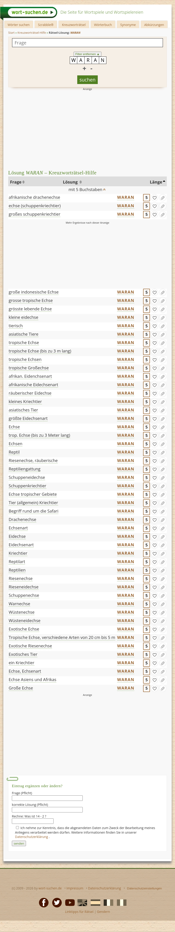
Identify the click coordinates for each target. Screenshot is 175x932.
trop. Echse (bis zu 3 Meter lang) (39, 435)
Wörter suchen (19, 25)
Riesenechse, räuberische (33, 460)
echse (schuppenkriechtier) (35, 205)
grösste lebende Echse (30, 309)
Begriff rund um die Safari (33, 511)
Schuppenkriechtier (27, 485)
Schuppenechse (24, 595)
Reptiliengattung (24, 469)
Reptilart (17, 561)
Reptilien (17, 570)
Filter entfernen (87, 54)
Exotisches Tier (23, 654)
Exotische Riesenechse (30, 646)
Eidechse (17, 536)
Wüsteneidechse (24, 620)
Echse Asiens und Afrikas (32, 679)
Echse (14, 426)
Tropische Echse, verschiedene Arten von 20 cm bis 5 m (62, 637)
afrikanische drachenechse (34, 197)
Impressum (75, 888)
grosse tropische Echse (31, 300)
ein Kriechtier (21, 662)
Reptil (14, 452)
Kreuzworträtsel (74, 25)
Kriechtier (18, 553)
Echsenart (18, 528)
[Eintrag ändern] (162, 197)
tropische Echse (24, 342)
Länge (156, 182)
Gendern (103, 911)
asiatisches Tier (23, 410)
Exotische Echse (24, 629)
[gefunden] (154, 197)
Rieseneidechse (24, 587)
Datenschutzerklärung (32, 837)
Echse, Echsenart (25, 671)
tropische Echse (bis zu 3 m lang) (40, 351)
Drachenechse (22, 519)
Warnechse (19, 603)
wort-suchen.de (50, 888)
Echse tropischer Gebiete (33, 494)
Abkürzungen (154, 25)
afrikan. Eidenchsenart (30, 376)
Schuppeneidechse (27, 477)
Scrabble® (46, 25)
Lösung (71, 182)
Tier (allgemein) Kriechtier (33, 502)
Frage (15, 182)
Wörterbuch (103, 25)
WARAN (125, 197)
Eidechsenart (21, 544)
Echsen (15, 443)
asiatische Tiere (23, 334)
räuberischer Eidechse (30, 393)
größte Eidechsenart (28, 418)
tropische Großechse (29, 367)
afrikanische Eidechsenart (33, 384)
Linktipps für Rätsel (79, 911)
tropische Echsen (25, 359)
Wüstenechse (21, 612)
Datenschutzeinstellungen (144, 888)
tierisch (16, 325)
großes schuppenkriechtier (34, 214)
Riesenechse (21, 578)
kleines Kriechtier (25, 401)
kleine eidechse (23, 317)
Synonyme (128, 25)
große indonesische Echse (34, 292)
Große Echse (21, 688)
